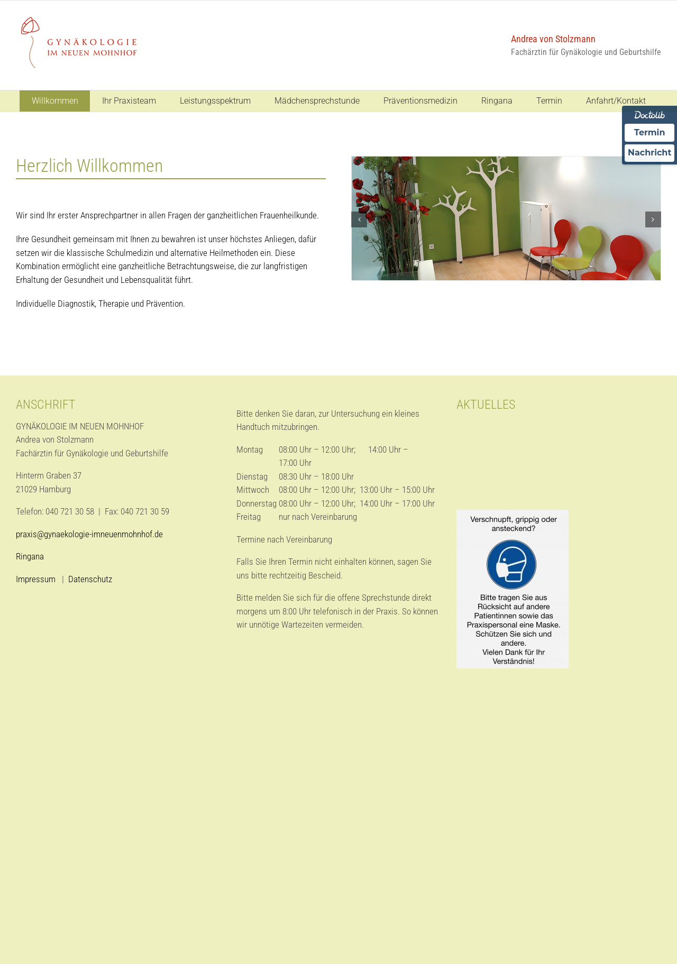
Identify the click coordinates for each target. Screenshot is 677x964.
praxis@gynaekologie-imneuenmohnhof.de (89, 534)
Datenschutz (90, 579)
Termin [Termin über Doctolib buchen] (649, 132)
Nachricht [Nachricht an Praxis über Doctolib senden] (649, 153)
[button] (359, 219)
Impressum (37, 579)
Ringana (30, 556)
